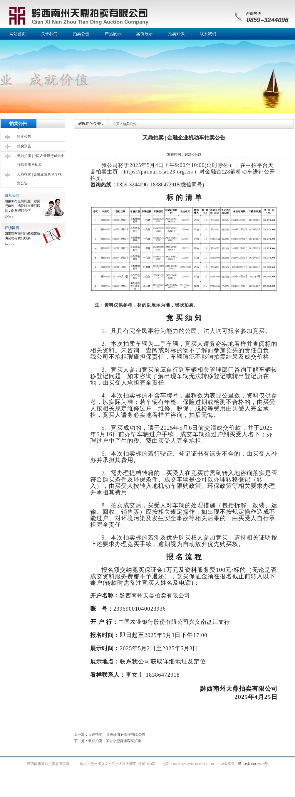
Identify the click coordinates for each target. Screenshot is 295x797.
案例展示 (144, 34)
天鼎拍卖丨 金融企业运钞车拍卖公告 (116, 734)
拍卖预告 (24, 146)
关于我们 (49, 34)
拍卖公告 (81, 34)
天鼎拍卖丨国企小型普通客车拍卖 (114, 741)
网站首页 (17, 34)
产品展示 (113, 34)
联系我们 (208, 34)
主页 (116, 124)
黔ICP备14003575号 (253, 764)
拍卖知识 (176, 34)
